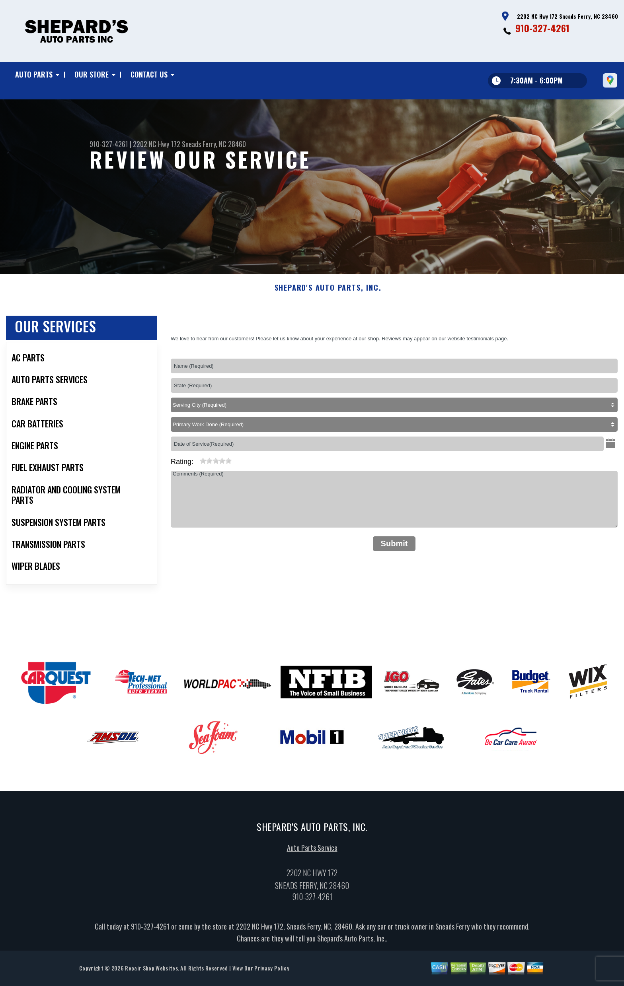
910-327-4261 (542, 28)
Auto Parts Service (312, 855)
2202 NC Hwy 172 (156, 144)
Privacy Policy (271, 976)
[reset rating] (196, 467)
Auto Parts (34, 74)
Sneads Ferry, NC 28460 (214, 144)
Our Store (91, 74)
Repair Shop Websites (151, 976)
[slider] (216, 469)
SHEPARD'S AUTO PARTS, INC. (328, 295)
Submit (394, 551)
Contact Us (149, 74)
